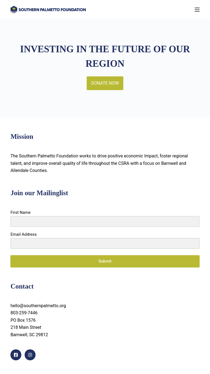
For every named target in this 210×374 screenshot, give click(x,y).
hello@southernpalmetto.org (38, 305)
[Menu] (197, 9)
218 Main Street (25, 327)
